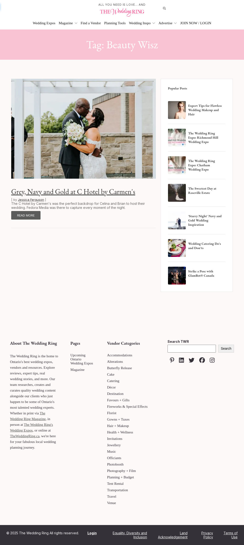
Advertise (167, 23)
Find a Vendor (91, 23)
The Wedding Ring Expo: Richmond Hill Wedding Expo (203, 137)
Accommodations (119, 355)
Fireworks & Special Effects (127, 406)
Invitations (114, 439)
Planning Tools (115, 23)
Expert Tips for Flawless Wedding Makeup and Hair (205, 109)
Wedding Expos (44, 23)
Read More (26, 215)
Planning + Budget (120, 477)
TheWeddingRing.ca (24, 436)
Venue (111, 503)
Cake (110, 374)
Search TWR (178, 341)
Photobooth (115, 464)
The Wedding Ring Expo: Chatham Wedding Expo (201, 165)
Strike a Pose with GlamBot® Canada (201, 273)
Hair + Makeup (118, 426)
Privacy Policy (207, 535)
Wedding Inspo (142, 23)
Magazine (68, 23)
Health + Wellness (120, 432)
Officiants (114, 458)
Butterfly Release (119, 368)
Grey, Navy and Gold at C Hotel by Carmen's (73, 191)
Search (226, 348)
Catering (113, 381)
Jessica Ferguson (31, 199)
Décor (111, 387)
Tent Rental (115, 484)
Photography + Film (121, 471)
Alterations (115, 361)
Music (111, 451)
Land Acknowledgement (173, 535)
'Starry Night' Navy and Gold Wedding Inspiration (205, 220)
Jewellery (114, 445)
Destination (115, 394)
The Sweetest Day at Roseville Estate (202, 190)
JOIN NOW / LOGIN (195, 23)
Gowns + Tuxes (118, 419)
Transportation (117, 490)
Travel (111, 496)
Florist (111, 413)
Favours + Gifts (118, 400)
